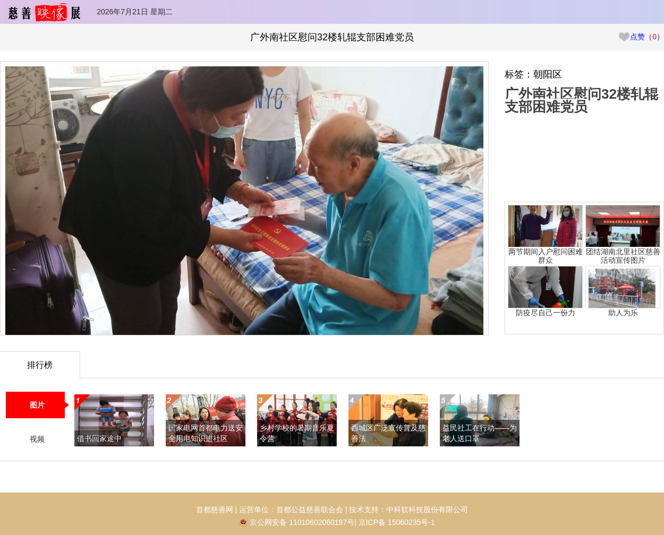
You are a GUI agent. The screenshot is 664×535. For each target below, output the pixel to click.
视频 (37, 439)
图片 (37, 405)
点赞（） (641, 36)
